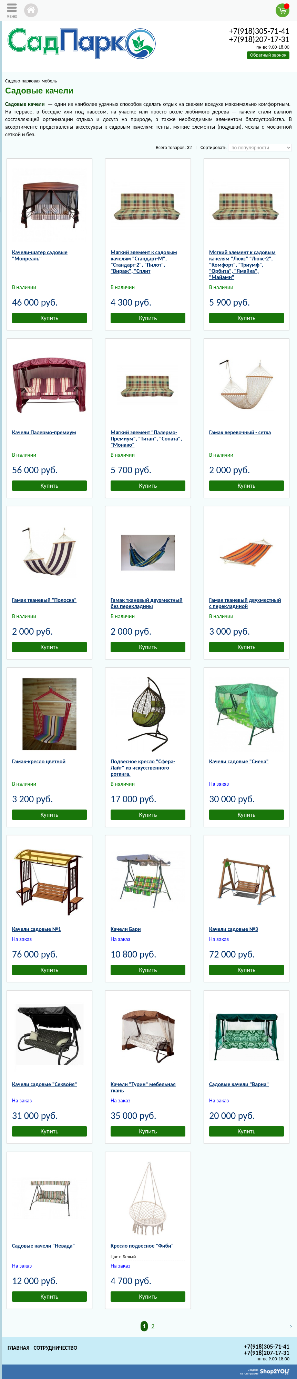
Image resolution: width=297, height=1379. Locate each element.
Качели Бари (126, 929)
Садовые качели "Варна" (239, 1084)
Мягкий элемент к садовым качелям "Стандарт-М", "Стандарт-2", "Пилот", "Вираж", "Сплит (144, 261)
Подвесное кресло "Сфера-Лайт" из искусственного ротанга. (143, 767)
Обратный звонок (268, 55)
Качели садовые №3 (233, 929)
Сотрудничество (55, 1348)
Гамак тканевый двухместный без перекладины (147, 603)
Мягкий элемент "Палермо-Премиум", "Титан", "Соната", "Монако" (146, 438)
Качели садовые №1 (36, 929)
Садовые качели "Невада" (43, 1245)
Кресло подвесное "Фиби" (142, 1245)
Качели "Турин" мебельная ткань (143, 1087)
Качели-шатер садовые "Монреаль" (40, 255)
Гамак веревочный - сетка (240, 432)
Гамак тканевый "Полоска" (44, 600)
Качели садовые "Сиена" (239, 761)
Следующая (288, 1326)
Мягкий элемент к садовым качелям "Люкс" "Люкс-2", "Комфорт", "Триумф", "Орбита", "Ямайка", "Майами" (242, 264)
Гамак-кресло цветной (38, 761)
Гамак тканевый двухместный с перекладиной (245, 603)
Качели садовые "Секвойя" (44, 1084)
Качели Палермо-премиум (44, 432)
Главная (18, 1348)
